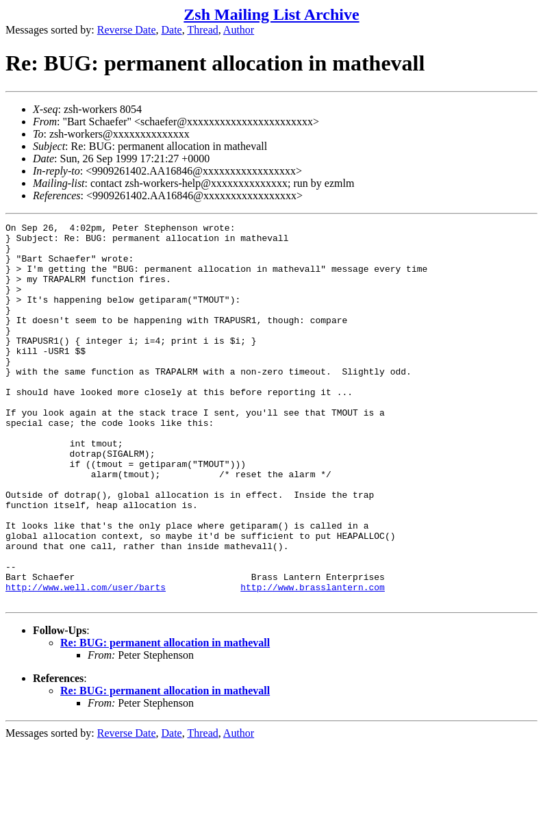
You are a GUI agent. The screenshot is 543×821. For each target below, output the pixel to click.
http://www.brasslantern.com (312, 661)
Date (172, 30)
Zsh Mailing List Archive (271, 14)
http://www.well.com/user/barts (85, 661)
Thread (202, 30)
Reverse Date (126, 30)
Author (238, 30)
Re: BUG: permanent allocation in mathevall (165, 718)
